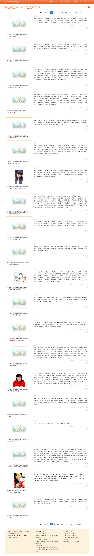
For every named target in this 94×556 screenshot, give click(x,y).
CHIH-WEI (10, 262)
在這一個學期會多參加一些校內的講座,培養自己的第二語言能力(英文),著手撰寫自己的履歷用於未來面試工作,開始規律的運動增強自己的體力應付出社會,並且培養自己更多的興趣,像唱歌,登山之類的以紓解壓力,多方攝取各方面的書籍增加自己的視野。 (60, 299)
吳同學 (9, 136)
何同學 (9, 313)
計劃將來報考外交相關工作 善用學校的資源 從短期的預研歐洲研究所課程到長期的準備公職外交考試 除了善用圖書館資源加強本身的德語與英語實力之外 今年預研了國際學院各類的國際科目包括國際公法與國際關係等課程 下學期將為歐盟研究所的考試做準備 (60, 122)
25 (58, 12)
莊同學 (9, 389)
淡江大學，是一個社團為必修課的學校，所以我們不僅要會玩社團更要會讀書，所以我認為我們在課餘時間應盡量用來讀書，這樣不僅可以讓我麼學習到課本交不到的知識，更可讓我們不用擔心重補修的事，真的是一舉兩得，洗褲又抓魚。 (60, 501)
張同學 (9, 186)
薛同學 (9, 212)
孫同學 (9, 338)
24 (55, 12)
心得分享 (59, 2)
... (48, 12)
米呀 (8, 440)
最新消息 (11, 531)
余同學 (9, 85)
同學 (8, 111)
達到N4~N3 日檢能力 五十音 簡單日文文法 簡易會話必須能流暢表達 (52, 424)
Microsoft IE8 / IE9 (69, 533)
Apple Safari (67, 539)
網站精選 (51, 2)
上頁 (45, 12)
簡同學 (9, 516)
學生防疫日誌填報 (12, 537)
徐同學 (9, 237)
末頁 (66, 12)
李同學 (9, 288)
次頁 (62, 12)
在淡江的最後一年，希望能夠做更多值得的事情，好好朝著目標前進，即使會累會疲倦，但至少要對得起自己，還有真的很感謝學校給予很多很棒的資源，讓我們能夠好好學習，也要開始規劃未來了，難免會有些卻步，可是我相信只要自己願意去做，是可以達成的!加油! (60, 46)
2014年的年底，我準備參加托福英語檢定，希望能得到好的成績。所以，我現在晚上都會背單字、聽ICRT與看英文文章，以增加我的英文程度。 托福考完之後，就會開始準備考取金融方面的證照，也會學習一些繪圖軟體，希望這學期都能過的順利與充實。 (60, 324)
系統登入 (85, 2)
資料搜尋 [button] (77, 2)
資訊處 (15, 533)
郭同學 (9, 35)
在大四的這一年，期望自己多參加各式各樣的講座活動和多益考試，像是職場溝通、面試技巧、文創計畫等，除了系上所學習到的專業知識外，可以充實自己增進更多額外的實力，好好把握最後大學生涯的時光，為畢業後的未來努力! (60, 248)
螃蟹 (8, 490)
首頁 (41, 12)
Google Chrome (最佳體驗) (71, 537)
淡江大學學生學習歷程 (12, 2)
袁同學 (9, 364)
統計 (17, 531)
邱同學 (9, 60)
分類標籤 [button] (68, 2)
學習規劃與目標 (17, 35)
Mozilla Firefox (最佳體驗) (71, 535)
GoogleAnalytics (24, 531)
